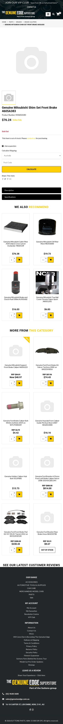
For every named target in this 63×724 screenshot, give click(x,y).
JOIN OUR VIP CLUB (17, 2)
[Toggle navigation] (48, 14)
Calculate (31, 169)
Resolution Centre (31, 614)
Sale (31, 597)
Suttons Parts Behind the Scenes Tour (31, 659)
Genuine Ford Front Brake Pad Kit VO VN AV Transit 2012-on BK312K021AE (16, 534)
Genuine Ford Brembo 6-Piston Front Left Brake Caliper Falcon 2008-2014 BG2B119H (47, 478)
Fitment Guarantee (31, 655)
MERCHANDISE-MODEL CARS (31, 591)
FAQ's (31, 634)
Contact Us (31, 631)
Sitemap (31, 665)
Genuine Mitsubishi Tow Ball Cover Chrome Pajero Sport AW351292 (47, 299)
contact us (31, 7)
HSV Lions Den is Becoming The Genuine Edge (31, 637)
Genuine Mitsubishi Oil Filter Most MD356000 (47, 243)
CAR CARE (31, 588)
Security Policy (31, 652)
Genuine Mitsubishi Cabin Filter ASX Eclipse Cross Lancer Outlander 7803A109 (15, 244)
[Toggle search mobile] (53, 14)
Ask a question (9, 146)
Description (9, 190)
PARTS (31, 594)
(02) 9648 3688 (12, 694)
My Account (31, 608)
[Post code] (31, 162)
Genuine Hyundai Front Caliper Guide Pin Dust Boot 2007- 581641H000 (47, 423)
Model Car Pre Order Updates (31, 662)
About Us (31, 627)
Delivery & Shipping (31, 640)
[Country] (31, 156)
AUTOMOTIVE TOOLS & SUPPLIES (31, 585)
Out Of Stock (47, 550)
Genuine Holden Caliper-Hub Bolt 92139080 (15, 477)
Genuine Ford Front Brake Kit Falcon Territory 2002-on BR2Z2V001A (47, 367)
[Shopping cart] (58, 14)
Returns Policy (31, 649)
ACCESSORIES (32, 582)
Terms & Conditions (31, 643)
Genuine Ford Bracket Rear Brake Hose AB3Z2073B (47, 533)
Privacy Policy (31, 646)
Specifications (10, 197)
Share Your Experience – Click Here (31, 675)
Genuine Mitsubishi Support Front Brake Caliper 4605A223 (16, 366)
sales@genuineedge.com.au (17, 699)
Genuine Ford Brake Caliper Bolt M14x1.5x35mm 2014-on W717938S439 (15, 423)
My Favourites (31, 611)
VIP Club (31, 617)
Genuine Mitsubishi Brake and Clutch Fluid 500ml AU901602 (15, 298)
